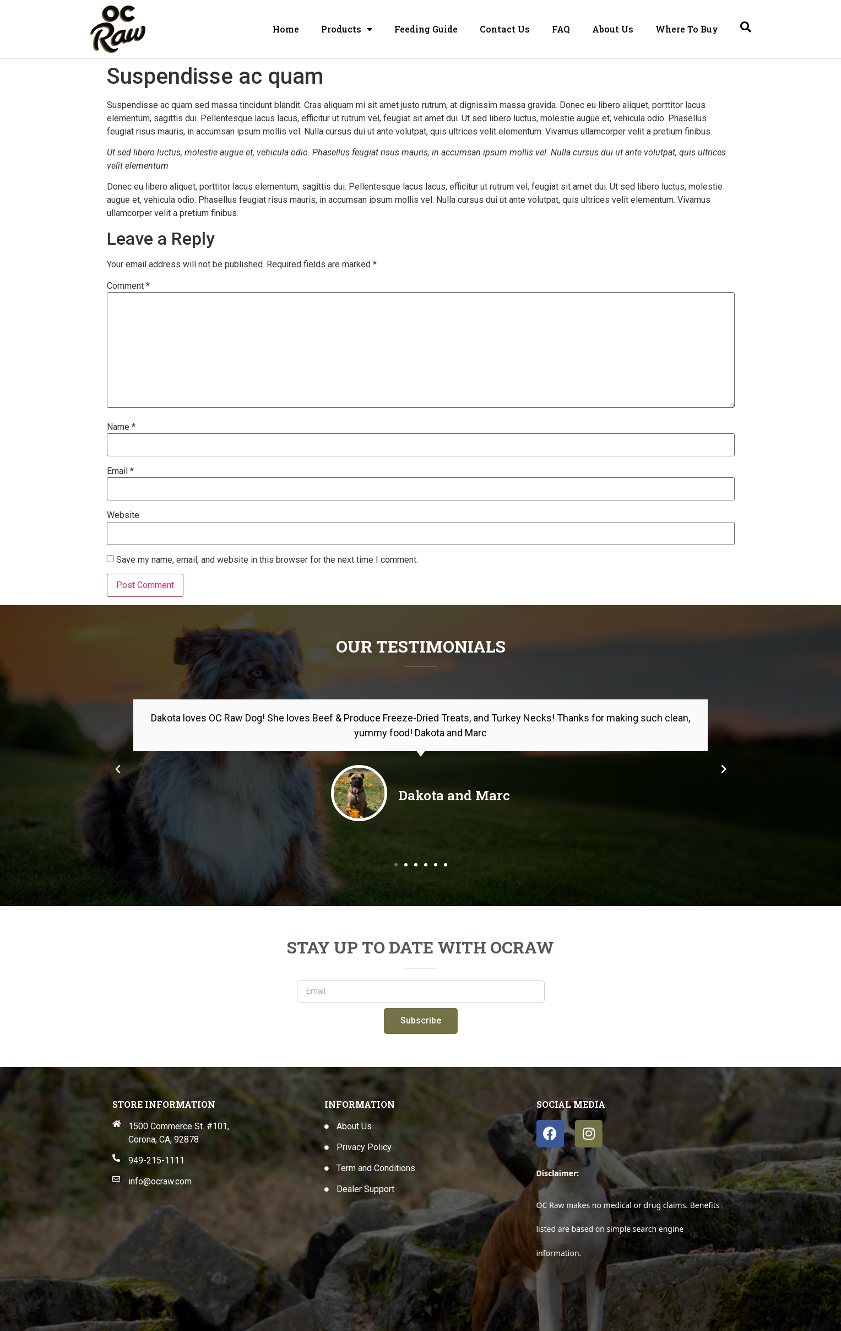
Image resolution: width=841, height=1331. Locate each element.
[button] (117, 769)
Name (121, 427)
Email (120, 471)
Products (346, 29)
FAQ (561, 29)
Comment (128, 286)
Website (123, 515)
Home (286, 29)
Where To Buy (686, 29)
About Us (612, 29)
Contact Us (505, 29)
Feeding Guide (426, 29)
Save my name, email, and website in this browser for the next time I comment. (267, 560)
